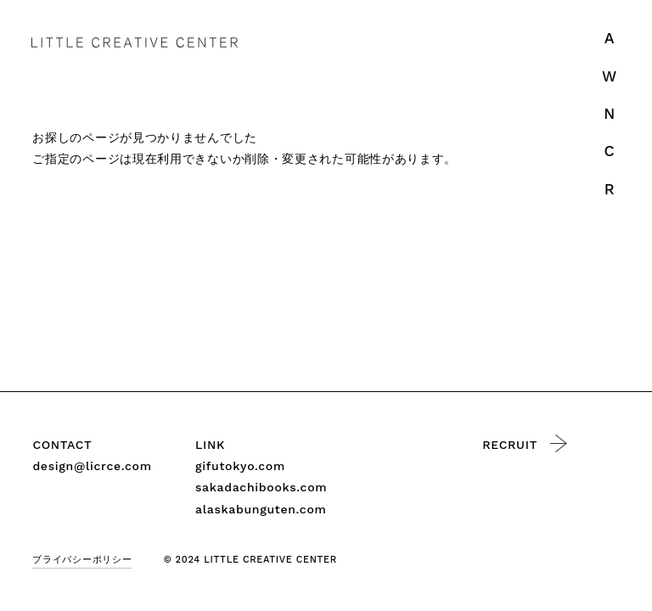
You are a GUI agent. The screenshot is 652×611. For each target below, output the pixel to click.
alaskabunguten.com (261, 509)
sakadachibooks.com (261, 487)
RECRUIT (524, 443)
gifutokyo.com (240, 466)
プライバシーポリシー (82, 559)
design (91, 466)
